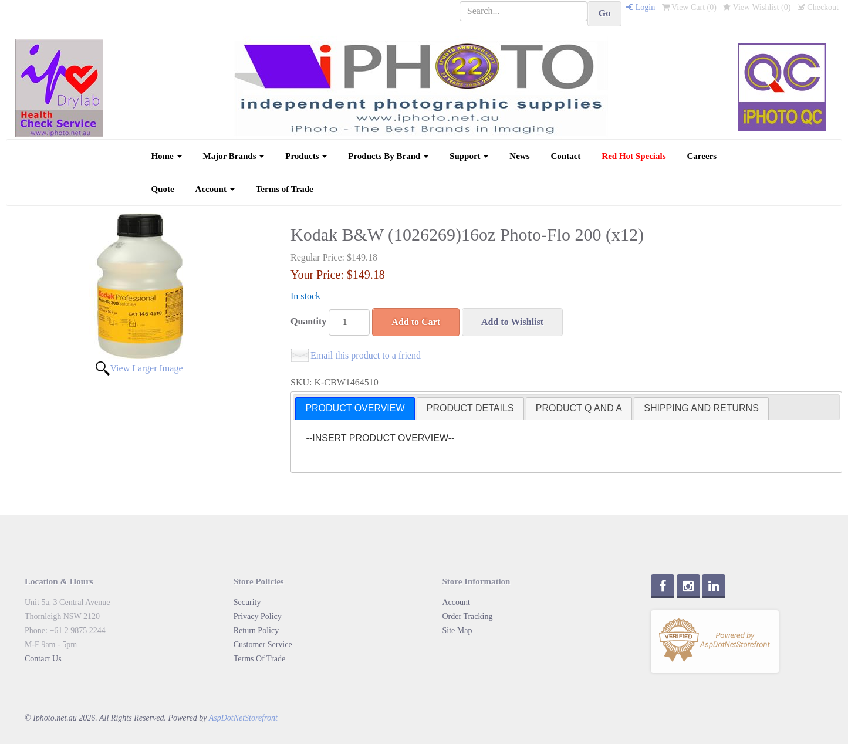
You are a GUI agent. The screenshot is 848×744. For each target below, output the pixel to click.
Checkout (818, 7)
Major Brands (234, 156)
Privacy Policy (258, 616)
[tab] (354, 408)
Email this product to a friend (365, 355)
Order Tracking (467, 616)
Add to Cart (415, 322)
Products (306, 156)
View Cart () (689, 7)
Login (640, 7)
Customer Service (263, 644)
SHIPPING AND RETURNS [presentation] (701, 408)
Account (215, 189)
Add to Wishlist (512, 322)
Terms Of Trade (259, 658)
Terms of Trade (284, 189)
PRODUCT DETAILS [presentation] (470, 408)
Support (469, 156)
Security (247, 602)
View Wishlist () (756, 7)
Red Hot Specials (633, 156)
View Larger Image (146, 368)
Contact (566, 156)
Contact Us (43, 658)
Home (166, 156)
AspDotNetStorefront (243, 717)
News (519, 156)
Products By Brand (388, 156)
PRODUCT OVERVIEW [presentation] (354, 408)
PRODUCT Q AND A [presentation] (579, 408)
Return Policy (256, 630)
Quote (162, 189)
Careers (702, 156)
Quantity (308, 321)
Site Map (457, 630)
